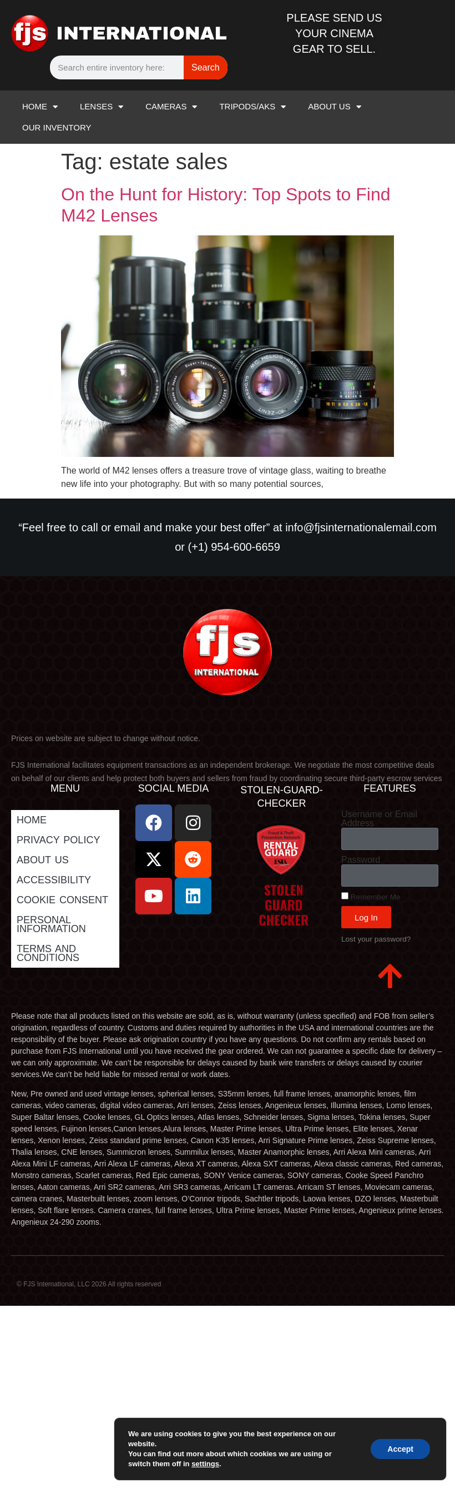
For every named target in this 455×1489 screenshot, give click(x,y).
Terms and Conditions (48, 953)
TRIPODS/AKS (252, 107)
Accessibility (54, 880)
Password (360, 860)
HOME (40, 107)
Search (205, 67)
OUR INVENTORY (56, 127)
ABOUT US (334, 107)
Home (32, 820)
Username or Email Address (379, 819)
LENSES (101, 107)
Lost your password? (376, 939)
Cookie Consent (62, 900)
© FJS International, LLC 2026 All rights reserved (89, 1284)
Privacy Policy (58, 840)
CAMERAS (171, 107)
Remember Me (371, 896)
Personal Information (51, 924)
